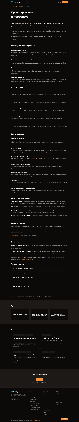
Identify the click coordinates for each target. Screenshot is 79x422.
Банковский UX (33, 401)
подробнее (37, 420)
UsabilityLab (16, 2)
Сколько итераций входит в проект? (39, 282)
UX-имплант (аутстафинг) (35, 407)
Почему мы (45, 395)
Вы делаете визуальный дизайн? (39, 273)
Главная (12, 6)
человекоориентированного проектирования (25, 160)
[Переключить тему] (61, 2)
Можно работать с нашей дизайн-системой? (39, 277)
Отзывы (42, 2)
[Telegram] (12, 399)
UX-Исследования (33, 393)
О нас (56, 2)
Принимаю (64, 418)
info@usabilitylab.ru (43, 382)
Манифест (45, 397)
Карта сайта (45, 414)
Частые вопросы (46, 410)
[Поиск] (59, 2)
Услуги (22, 2)
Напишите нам (14, 235)
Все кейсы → (65, 306)
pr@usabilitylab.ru (59, 404)
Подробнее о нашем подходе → (27, 259)
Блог (46, 2)
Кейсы (37, 2)
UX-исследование (33, 158)
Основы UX (51, 2)
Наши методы (46, 408)
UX (27, 23)
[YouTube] (18, 399)
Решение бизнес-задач (34, 399)
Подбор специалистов (34, 403)
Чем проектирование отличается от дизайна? (39, 268)
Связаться (65, 2)
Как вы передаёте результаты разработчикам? (39, 290)
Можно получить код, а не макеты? (39, 286)
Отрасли (33, 2)
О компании (45, 393)
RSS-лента (45, 412)
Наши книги (45, 406)
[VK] (15, 399)
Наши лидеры (45, 399)
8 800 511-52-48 (35, 382)
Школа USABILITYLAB (34, 405)
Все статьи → (65, 330)
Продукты (27, 2)
